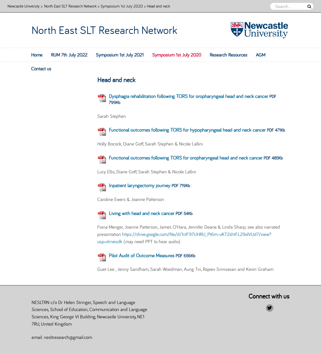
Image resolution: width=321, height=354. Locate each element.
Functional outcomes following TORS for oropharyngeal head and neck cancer (185, 158)
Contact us (41, 69)
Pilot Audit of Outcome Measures (141, 255)
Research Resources (228, 55)
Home (36, 55)
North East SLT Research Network (70, 6)
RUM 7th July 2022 (69, 55)
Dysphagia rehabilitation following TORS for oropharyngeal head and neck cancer (188, 96)
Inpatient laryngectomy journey (139, 185)
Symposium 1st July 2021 (120, 55)
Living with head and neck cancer (141, 213)
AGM (260, 55)
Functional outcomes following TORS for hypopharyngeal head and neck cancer (187, 130)
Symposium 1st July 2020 (122, 6)
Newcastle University (24, 6)
